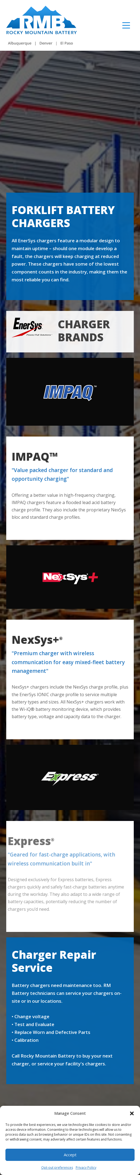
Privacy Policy (86, 1167)
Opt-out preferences (57, 1167)
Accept (70, 1154)
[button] (132, 1113)
